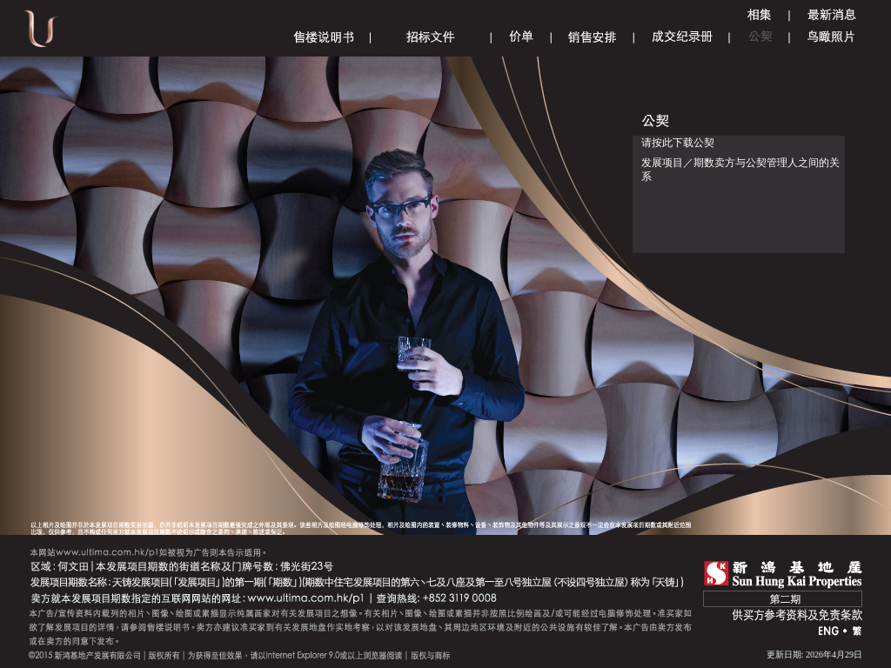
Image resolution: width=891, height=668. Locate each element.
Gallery (759, 15)
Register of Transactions (682, 36)
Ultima (40, 34)
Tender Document (430, 36)
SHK (783, 574)
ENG (829, 632)
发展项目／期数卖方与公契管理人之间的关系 (740, 170)
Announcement (831, 15)
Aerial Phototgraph (831, 36)
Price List (521, 36)
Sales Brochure (323, 36)
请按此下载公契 (677, 143)
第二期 (782, 599)
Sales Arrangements (592, 36)
